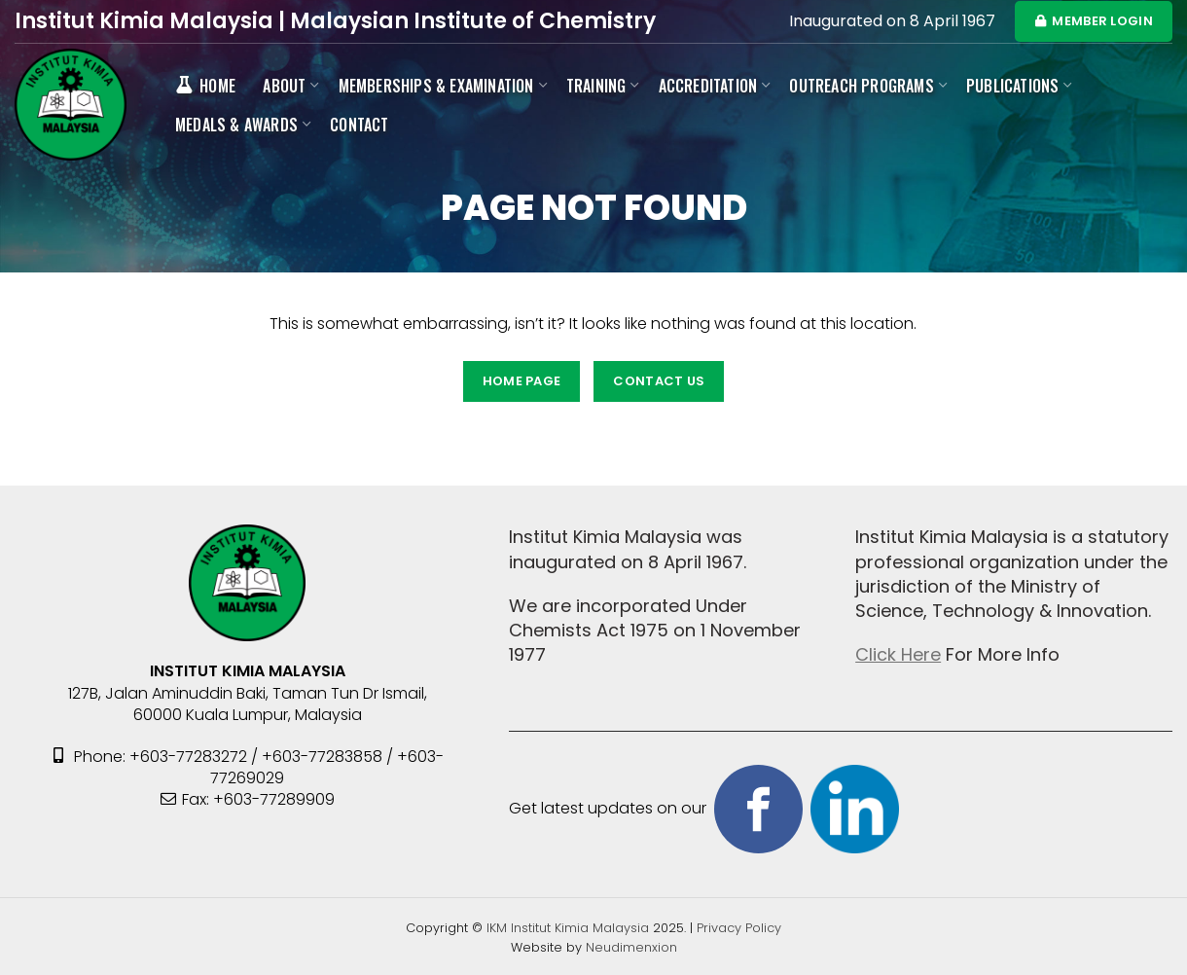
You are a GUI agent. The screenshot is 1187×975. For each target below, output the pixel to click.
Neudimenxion (631, 947)
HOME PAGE (522, 381)
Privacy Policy (739, 928)
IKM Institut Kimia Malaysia (569, 928)
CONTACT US (658, 381)
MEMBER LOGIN (1093, 21)
